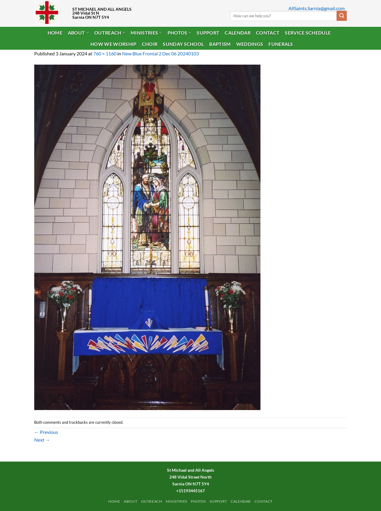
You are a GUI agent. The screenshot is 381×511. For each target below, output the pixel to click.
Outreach (109, 33)
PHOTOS (179, 33)
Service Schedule (308, 32)
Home (55, 32)
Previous (46, 432)
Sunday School (183, 44)
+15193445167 (190, 490)
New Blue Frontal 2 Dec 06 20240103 (160, 53)
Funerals (280, 44)
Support (208, 32)
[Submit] (342, 16)
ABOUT (78, 33)
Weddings (249, 44)
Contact (267, 32)
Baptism (220, 44)
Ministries (146, 33)
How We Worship (113, 44)
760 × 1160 (104, 53)
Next (42, 440)
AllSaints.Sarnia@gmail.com (316, 8)
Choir (150, 44)
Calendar (238, 32)
